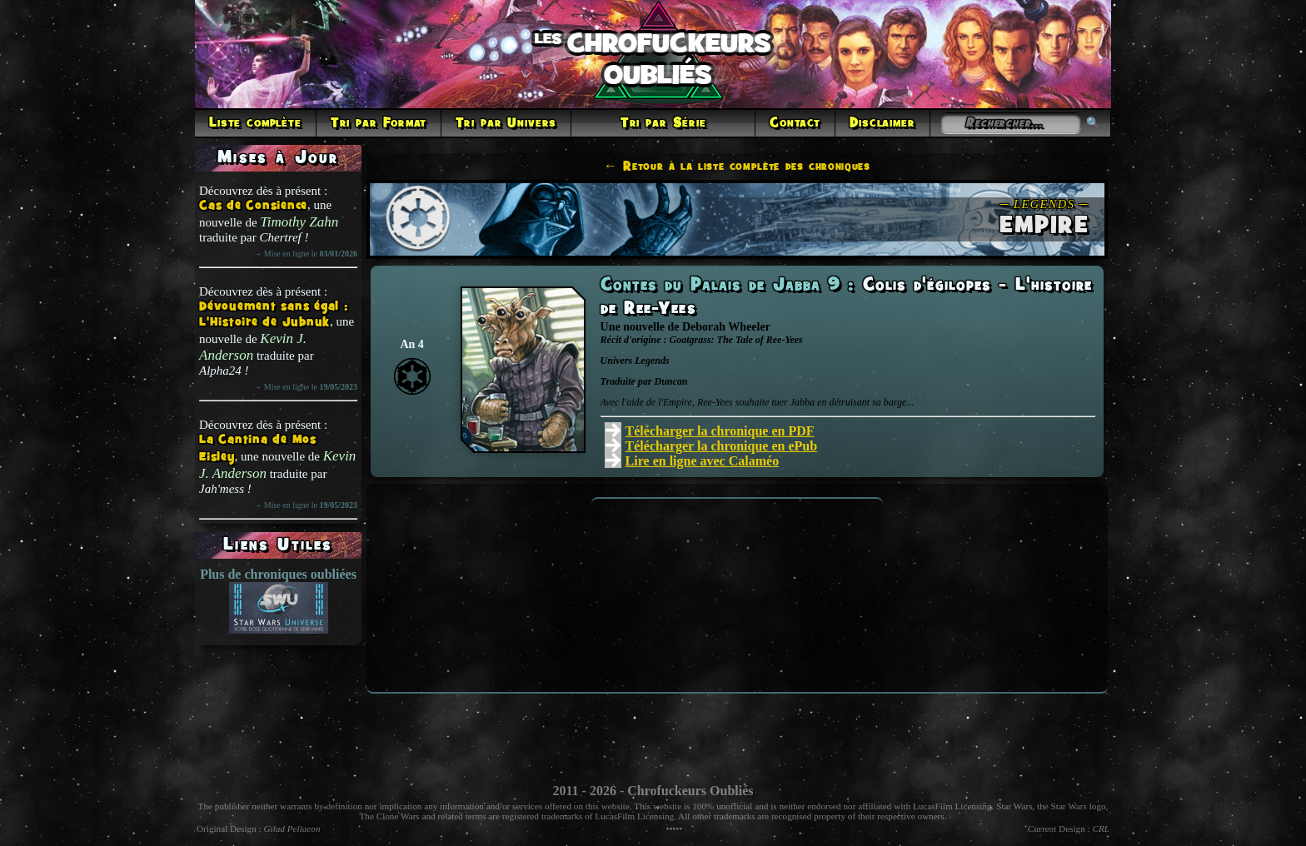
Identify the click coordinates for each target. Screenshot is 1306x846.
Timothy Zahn (299, 222)
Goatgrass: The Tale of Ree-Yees (736, 340)
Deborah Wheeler (726, 327)
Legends (652, 360)
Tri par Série (663, 123)
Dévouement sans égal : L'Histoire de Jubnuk (273, 315)
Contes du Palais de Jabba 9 (725, 285)
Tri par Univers (506, 123)
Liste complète (255, 123)
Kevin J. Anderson (253, 347)
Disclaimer (882, 123)
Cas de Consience (253, 206)
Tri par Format (378, 123)
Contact (795, 123)
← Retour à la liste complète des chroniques (737, 166)
